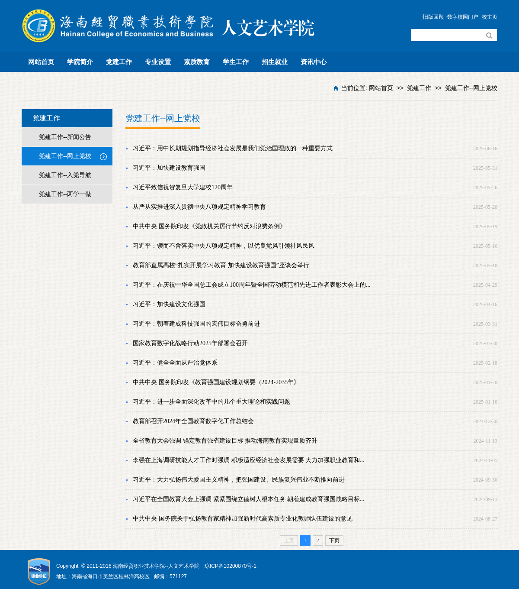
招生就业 (275, 61)
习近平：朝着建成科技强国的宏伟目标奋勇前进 (196, 323)
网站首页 (41, 61)
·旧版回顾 (433, 17)
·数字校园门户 (462, 17)
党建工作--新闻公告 (65, 137)
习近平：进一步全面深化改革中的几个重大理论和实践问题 (211, 401)
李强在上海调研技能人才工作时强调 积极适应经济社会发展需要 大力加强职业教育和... (249, 460)
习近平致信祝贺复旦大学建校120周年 (183, 187)
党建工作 (119, 61)
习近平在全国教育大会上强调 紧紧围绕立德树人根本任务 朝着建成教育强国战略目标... (249, 499)
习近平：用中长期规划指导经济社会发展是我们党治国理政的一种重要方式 (233, 148)
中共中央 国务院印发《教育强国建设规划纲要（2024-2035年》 (216, 382)
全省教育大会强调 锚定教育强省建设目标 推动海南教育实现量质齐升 (225, 440)
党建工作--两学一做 (65, 194)
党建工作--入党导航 (65, 175)
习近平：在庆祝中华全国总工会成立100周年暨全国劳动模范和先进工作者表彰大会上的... (252, 285)
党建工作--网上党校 (471, 87)
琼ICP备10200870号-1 (230, 566)
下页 (334, 540)
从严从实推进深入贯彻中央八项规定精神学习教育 (199, 207)
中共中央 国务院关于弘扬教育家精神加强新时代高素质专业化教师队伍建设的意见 (242, 518)
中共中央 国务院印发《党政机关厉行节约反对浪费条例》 (209, 226)
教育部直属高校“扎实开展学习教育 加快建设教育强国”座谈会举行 (221, 265)
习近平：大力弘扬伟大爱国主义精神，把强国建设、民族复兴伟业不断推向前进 (239, 479)
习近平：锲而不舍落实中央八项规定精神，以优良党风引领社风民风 (223, 246)
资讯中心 (314, 61)
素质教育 (197, 61)
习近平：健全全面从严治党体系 (175, 362)
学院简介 (80, 61)
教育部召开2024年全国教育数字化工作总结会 (193, 421)
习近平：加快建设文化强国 (169, 304)
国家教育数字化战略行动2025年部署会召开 (190, 343)
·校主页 (489, 17)
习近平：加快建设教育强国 (169, 168)
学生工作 (236, 61)
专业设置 (158, 61)
